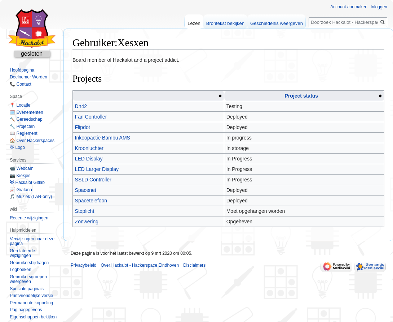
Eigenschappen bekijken (33, 316)
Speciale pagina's (27, 288)
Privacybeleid (83, 265)
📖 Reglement (23, 133)
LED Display (89, 159)
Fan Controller (91, 117)
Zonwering (86, 221)
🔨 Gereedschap (26, 119)
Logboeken (20, 269)
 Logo (17, 147)
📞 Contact (20, 84)
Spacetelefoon (91, 200)
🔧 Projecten (22, 126)
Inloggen (379, 6)
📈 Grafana (21, 189)
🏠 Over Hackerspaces (32, 140)
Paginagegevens (26, 309)
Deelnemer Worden (28, 77)
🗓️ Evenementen (26, 112)
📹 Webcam (21, 168)
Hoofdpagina (22, 70)
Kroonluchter (89, 148)
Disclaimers (194, 265)
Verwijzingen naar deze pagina (32, 241)
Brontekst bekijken (225, 23)
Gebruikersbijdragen (29, 262)
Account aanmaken (348, 6)
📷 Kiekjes (20, 175)
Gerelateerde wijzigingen (22, 253)
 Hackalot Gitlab (27, 182)
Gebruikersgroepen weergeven (28, 279)
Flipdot (82, 127)
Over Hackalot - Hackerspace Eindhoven (140, 265)
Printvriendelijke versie (31, 295)
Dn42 (81, 106)
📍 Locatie (20, 105)
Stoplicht (84, 211)
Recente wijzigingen (29, 217)
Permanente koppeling (31, 302)
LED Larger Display (97, 169)
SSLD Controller (93, 180)
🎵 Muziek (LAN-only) (31, 196)
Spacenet (85, 190)
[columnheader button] (148, 96)
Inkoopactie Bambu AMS (102, 138)
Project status (301, 96)
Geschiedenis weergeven (276, 23)
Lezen (193, 23)
